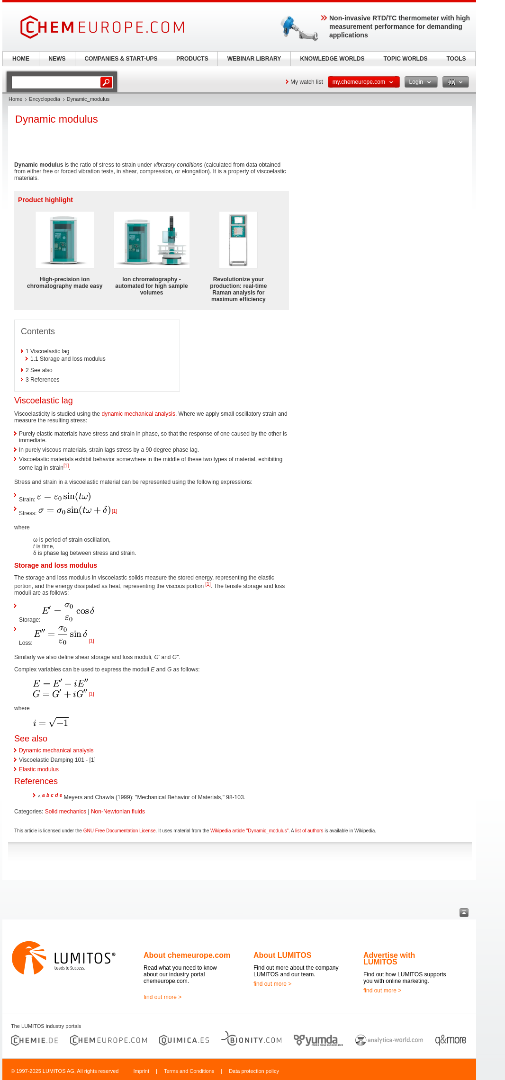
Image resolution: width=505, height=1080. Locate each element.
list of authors (309, 830)
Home (15, 99)
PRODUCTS (192, 58)
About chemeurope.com (187, 955)
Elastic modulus (39, 769)
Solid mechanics (65, 811)
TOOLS (456, 58)
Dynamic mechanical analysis (56, 750)
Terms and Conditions (189, 1071)
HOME (20, 58)
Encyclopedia (44, 99)
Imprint (141, 1071)
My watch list (306, 82)
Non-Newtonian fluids (118, 811)
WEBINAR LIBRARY (254, 58)
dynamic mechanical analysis (138, 414)
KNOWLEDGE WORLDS (332, 58)
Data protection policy (254, 1071)
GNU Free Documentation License (119, 830)
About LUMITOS (282, 955)
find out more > (162, 997)
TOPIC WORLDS (405, 58)
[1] (66, 465)
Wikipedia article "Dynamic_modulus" (249, 830)
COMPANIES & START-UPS (120, 58)
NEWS (57, 58)
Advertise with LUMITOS (389, 958)
